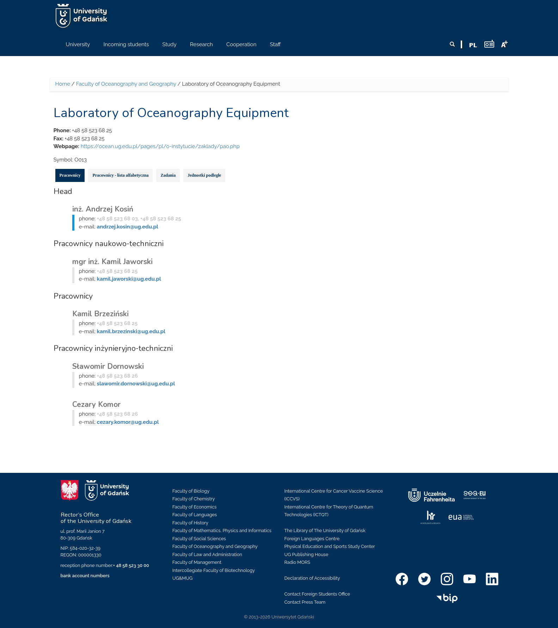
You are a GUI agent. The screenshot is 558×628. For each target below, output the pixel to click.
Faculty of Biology (190, 491)
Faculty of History (190, 522)
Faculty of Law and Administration (207, 554)
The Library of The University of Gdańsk (325, 530)
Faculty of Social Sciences (199, 538)
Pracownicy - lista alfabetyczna (120, 175)
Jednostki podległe (204, 175)
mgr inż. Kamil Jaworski (112, 262)
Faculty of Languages (194, 514)
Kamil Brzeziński (100, 314)
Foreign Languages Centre (311, 538)
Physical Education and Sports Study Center (329, 546)
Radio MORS (297, 562)
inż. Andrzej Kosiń (102, 209)
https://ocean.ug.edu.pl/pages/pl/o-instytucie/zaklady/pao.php (160, 146)
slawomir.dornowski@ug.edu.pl (136, 383)
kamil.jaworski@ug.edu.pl (129, 279)
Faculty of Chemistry (193, 498)
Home (62, 84)
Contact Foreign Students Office (317, 594)
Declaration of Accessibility (312, 578)
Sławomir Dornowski (108, 366)
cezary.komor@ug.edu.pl (128, 422)
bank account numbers (85, 575)
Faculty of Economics (194, 507)
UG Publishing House (306, 554)
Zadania (168, 175)
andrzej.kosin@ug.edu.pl (127, 227)
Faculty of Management (196, 562)
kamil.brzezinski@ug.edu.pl (131, 331)
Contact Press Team (305, 602)
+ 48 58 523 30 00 (131, 565)
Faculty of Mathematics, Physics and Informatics (221, 530)
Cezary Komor (96, 404)
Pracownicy (70, 175)
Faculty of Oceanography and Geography (126, 84)
